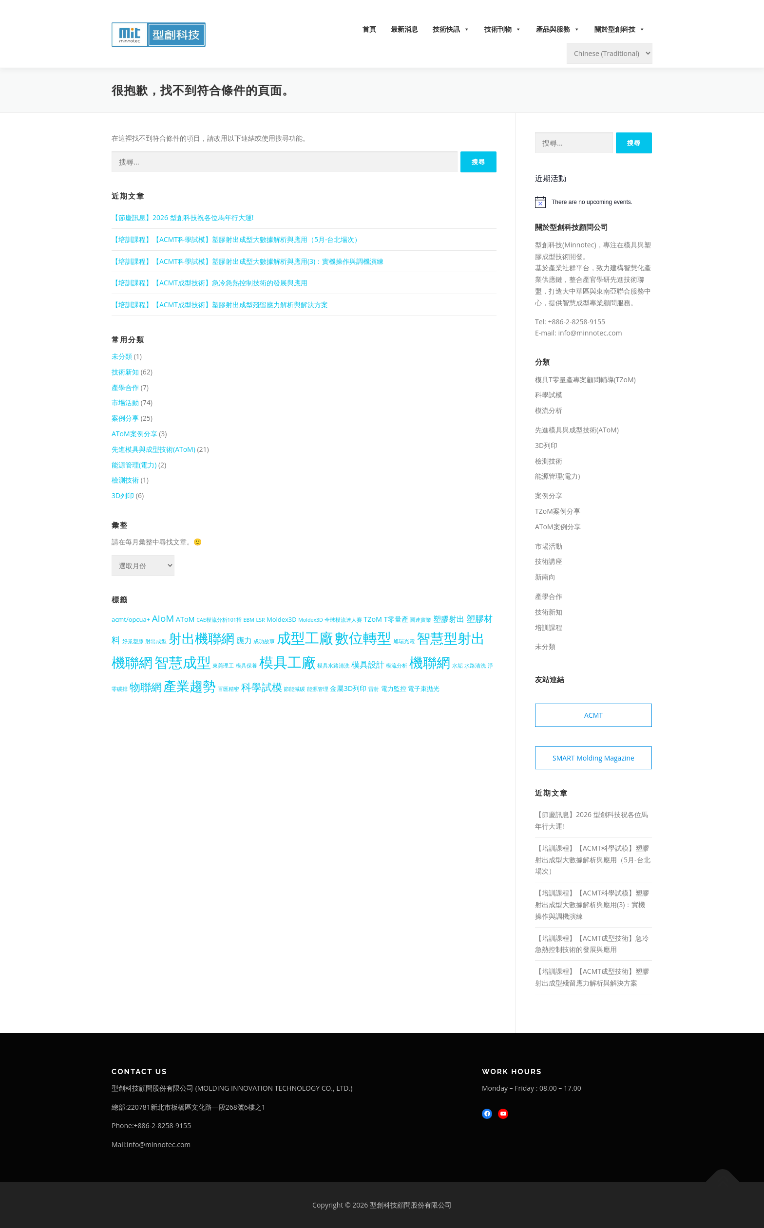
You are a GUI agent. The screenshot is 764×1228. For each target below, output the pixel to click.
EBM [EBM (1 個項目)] (249, 619)
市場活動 (125, 402)
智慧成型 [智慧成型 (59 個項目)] (182, 662)
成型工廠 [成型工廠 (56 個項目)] (305, 638)
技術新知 (125, 371)
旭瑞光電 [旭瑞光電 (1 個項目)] (404, 641)
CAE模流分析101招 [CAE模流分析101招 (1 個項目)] (219, 619)
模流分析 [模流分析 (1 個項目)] (396, 665)
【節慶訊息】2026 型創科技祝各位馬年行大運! (182, 217)
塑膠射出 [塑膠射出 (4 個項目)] (448, 619)
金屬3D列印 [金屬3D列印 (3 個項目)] (348, 688)
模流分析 (548, 410)
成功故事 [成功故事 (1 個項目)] (264, 641)
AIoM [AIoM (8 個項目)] (163, 618)
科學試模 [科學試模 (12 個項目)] (261, 687)
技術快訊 (451, 29)
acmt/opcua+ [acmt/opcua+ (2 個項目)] (131, 619)
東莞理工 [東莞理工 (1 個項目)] (223, 665)
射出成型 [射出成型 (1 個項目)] (156, 641)
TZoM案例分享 (557, 511)
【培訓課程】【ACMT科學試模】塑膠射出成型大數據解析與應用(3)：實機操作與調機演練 (247, 261)
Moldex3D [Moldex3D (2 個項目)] (281, 619)
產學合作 (125, 387)
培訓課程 (548, 627)
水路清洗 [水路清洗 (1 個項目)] (475, 665)
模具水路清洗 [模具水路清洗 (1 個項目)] (333, 665)
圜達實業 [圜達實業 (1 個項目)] (420, 619)
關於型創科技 (619, 29)
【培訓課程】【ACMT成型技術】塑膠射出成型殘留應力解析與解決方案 (220, 304)
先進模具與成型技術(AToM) (153, 449)
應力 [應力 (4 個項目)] (244, 640)
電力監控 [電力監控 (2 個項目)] (393, 688)
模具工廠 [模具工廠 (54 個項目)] (287, 661)
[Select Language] (609, 53)
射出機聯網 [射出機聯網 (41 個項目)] (201, 638)
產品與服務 (558, 29)
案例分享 (125, 418)
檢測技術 (125, 479)
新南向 (545, 576)
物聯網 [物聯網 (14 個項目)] (146, 687)
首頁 (369, 29)
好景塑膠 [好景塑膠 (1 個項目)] (133, 641)
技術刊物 (502, 29)
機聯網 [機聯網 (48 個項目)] (429, 662)
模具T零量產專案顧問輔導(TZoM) (585, 379)
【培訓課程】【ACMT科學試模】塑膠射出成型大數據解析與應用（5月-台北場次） (236, 239)
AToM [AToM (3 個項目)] (185, 619)
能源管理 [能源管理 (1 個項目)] (317, 689)
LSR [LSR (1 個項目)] (260, 619)
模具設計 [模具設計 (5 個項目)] (367, 664)
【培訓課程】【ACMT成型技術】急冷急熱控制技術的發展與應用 (209, 282)
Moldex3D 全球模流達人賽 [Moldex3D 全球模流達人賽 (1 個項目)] (330, 619)
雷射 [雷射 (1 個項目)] (373, 689)
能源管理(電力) (134, 464)
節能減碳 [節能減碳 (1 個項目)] (294, 689)
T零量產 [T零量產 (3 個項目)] (396, 619)
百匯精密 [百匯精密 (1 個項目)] (228, 689)
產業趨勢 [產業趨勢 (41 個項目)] (189, 686)
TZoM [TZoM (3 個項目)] (372, 619)
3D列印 (123, 495)
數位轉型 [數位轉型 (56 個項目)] (363, 638)
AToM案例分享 (134, 433)
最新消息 (404, 29)
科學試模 (548, 394)
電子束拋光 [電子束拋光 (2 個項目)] (423, 688)
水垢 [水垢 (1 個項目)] (457, 665)
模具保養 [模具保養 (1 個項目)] (246, 665)
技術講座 (548, 561)
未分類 (122, 356)
